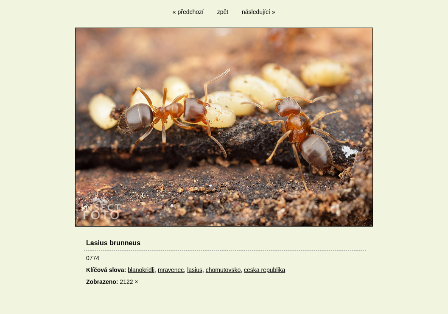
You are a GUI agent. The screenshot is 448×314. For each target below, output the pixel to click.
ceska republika (264, 269)
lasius (194, 269)
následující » (258, 11)
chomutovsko (223, 269)
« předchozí (188, 11)
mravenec (171, 269)
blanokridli (141, 269)
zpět (222, 11)
